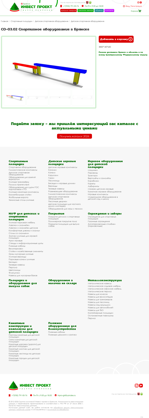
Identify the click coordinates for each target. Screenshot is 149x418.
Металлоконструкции (105, 280)
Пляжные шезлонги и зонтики (62, 335)
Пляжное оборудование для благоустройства (62, 326)
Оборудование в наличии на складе (62, 282)
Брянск (26, 4)
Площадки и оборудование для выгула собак (23, 283)
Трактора (92, 175)
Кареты (91, 184)
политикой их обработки (58, 409)
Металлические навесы (99, 283)
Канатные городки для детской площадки (24, 359)
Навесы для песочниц (98, 302)
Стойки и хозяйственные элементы (26, 251)
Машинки (93, 170)
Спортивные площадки (21, 21)
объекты (99, 10)
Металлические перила (100, 291)
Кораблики (93, 181)
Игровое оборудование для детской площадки (105, 164)
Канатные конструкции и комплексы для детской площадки (23, 327)
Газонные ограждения (99, 221)
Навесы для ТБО (95, 310)
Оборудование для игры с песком (65, 209)
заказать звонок (85, 10)
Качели (51, 173)
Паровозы (93, 173)
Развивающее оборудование (63, 191)
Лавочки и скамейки (19, 225)
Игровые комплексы (98, 194)
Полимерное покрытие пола (62, 221)
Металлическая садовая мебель (104, 286)
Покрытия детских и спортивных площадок (64, 218)
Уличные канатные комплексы (24, 192)
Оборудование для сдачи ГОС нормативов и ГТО (24, 188)
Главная (4, 21)
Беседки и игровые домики (61, 183)
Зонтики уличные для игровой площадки (23, 237)
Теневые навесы (56, 189)
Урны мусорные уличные (21, 254)
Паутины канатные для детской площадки (24, 336)
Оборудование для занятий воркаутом (22, 178)
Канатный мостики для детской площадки (24, 350)
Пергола (13, 267)
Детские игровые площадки (62, 162)
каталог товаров (68, 10)
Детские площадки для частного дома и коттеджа (64, 205)
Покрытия (56, 213)
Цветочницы (14, 270)
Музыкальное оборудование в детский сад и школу (103, 198)
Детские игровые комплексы (62, 167)
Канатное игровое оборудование (104, 192)
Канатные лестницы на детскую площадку (24, 355)
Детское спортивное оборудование (51, 21)
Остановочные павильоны (100, 316)
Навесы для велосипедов (100, 297)
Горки (51, 178)
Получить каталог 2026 (74, 136)
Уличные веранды (17, 257)
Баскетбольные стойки (20, 195)
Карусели (53, 175)
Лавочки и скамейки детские (23, 228)
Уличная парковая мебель (22, 222)
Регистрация (136, 6)
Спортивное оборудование (22, 167)
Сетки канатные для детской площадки (23, 341)
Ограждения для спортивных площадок (102, 218)
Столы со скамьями (19, 233)
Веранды (52, 186)
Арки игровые (15, 241)
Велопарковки (16, 249)
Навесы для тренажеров (100, 299)
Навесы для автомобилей (100, 307)
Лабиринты (93, 186)
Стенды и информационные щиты (26, 243)
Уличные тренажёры (19, 182)
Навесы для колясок (98, 294)
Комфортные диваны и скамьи (24, 231)
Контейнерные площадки (100, 313)
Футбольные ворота (18, 197)
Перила (92, 318)
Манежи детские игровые (100, 189)
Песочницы (53, 181)
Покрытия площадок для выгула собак (63, 225)
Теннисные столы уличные (21, 200)
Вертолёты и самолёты (99, 178)
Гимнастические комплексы (23, 170)
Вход (128, 6)
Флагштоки (14, 273)
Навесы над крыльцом (99, 305)
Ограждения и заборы (105, 213)
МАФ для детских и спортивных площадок (24, 216)
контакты (109, 10)
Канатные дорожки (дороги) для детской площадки (25, 345)
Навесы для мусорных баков (23, 275)
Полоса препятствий (19, 185)
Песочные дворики (57, 201)
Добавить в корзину (116, 39)
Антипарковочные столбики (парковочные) (101, 225)
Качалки (52, 170)
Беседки (13, 262)
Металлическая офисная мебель (104, 289)
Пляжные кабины (17, 246)
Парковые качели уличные (22, 259)
